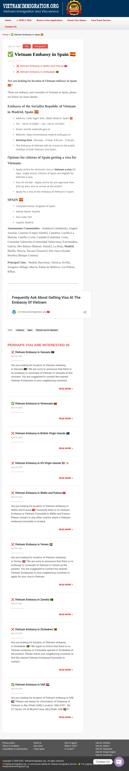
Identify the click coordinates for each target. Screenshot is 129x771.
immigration (40, 46)
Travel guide (39, 749)
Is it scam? (69, 749)
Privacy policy (9, 743)
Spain (30, 330)
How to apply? (70, 743)
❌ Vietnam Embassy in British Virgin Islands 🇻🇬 (40, 433)
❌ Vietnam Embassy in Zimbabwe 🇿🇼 (35, 71)
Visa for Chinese (103, 743)
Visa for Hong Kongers (106, 752)
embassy (20, 330)
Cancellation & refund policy (15, 749)
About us (37, 743)
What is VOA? (70, 746)
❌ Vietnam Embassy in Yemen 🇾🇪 (32, 544)
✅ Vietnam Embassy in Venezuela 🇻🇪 (34, 403)
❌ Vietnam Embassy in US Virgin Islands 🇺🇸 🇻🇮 (40, 463)
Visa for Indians (103, 746)
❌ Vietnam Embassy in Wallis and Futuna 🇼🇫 (39, 65)
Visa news (38, 746)
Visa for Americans (104, 755)
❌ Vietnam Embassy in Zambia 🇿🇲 (32, 599)
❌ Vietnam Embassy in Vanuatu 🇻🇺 (32, 352)
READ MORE (65, 388)
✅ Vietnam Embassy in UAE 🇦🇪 (30, 684)
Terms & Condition (11, 746)
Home (5, 34)
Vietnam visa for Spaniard (47, 330)
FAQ (27, 46)
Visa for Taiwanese (104, 749)
